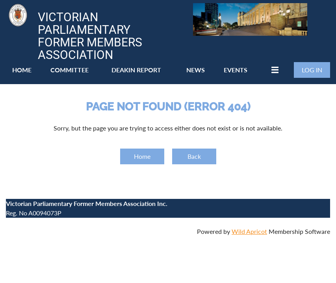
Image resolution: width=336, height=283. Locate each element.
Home (142, 156)
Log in (312, 70)
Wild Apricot (249, 231)
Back (194, 156)
